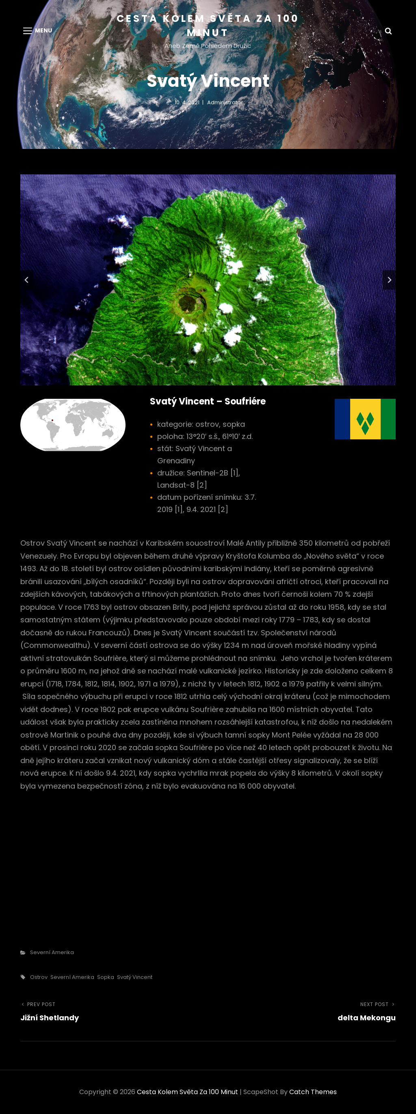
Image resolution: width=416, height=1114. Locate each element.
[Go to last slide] (26, 280)
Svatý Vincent (134, 977)
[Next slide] (389, 280)
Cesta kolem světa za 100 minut (187, 1092)
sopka (105, 977)
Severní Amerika (52, 952)
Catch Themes (313, 1092)
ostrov (39, 977)
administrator (225, 102)
